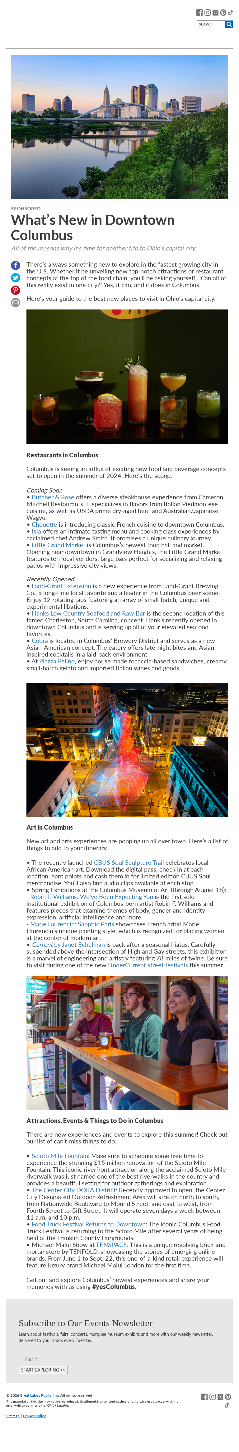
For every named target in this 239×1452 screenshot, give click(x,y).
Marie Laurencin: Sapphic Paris (72, 924)
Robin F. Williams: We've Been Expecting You (91, 896)
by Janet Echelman (68, 944)
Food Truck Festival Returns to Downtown (89, 1224)
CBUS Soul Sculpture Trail (129, 862)
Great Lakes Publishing (39, 1395)
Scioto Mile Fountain (60, 1155)
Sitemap (13, 1415)
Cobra (40, 640)
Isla (36, 531)
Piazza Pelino (57, 661)
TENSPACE (111, 1244)
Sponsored (26, 208)
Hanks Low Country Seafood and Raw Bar (88, 613)
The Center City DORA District (73, 1189)
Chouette (44, 524)
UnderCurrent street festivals (148, 965)
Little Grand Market (58, 544)
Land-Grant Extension (61, 585)
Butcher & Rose (53, 497)
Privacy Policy (34, 1415)
